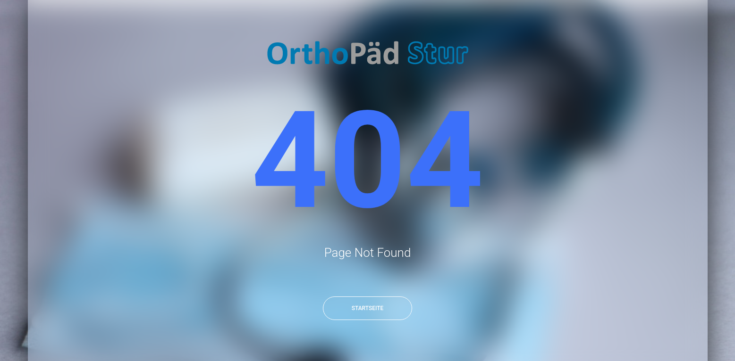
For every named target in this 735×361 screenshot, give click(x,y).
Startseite (368, 308)
